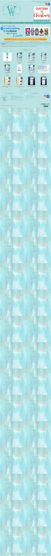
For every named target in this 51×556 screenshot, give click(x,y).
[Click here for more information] (41, 20)
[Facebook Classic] (49, 4)
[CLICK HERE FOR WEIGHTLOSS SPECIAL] (25, 39)
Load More (25, 90)
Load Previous (25, 49)
